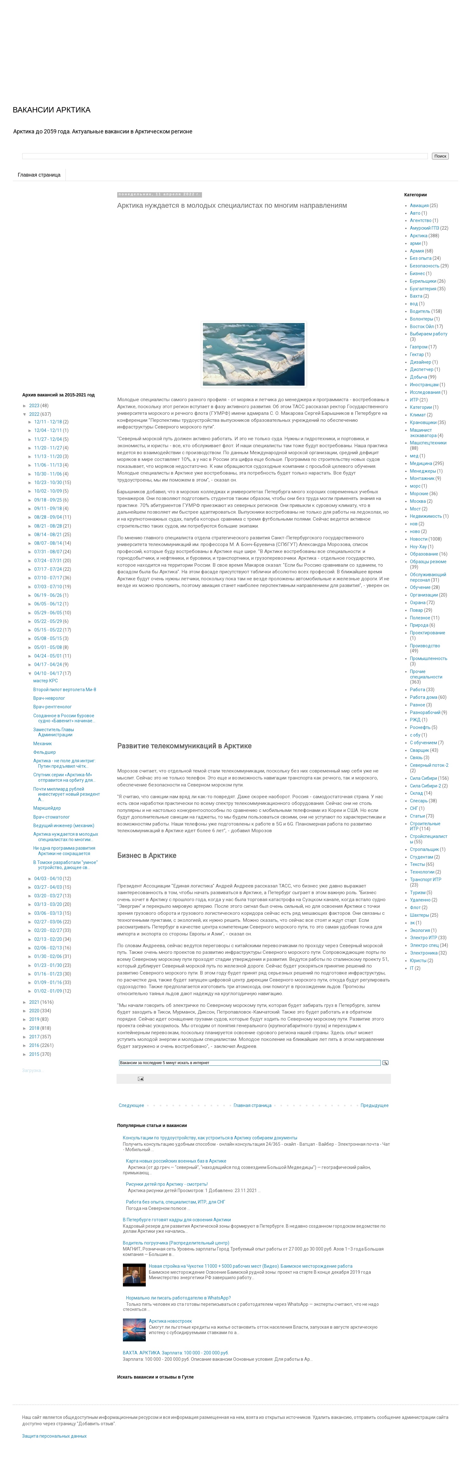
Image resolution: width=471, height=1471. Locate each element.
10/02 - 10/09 (48, 491)
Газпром (418, 346)
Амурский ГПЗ (424, 228)
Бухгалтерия (423, 288)
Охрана (418, 602)
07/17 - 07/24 (48, 569)
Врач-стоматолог (51, 817)
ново (415, 531)
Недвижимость (426, 516)
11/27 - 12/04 (48, 439)
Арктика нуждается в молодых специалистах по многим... (65, 837)
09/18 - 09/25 (48, 500)
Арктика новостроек (170, 1321)
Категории (421, 407)
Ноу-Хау (418, 546)
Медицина (421, 463)
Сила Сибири (423, 778)
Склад (416, 793)
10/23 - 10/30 (48, 482)
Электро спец (424, 945)
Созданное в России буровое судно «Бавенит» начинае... (64, 718)
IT (412, 968)
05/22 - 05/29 (48, 621)
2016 (34, 1045)
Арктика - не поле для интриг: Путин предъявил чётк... (64, 763)
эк (412, 922)
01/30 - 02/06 (48, 956)
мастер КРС (45, 680)
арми (415, 243)
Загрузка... (33, 1070)
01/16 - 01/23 (48, 973)
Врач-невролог (49, 698)
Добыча (418, 377)
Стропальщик (424, 849)
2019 (34, 1019)
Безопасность (425, 265)
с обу (415, 735)
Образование (424, 554)
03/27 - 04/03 (48, 887)
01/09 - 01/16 (48, 982)
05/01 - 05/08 (48, 647)
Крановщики (423, 422)
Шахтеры (419, 915)
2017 (34, 1036)
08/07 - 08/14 (48, 543)
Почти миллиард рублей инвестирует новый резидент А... (66, 794)
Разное (417, 704)
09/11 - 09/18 (48, 508)
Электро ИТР (423, 937)
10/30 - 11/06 (48, 473)
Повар (416, 610)
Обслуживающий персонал (428, 577)
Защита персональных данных (54, 1436)
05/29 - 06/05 (48, 612)
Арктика (418, 235)
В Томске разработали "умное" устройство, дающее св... (65, 865)
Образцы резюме (428, 561)
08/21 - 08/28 (48, 526)
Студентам (421, 857)
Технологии (422, 871)
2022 (34, 414)
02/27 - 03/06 (48, 921)
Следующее (131, 1105)
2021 (34, 1002)
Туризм (418, 892)
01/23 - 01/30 (48, 965)
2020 (34, 1010)
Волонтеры (421, 318)
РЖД (415, 719)
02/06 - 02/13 (48, 947)
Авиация (419, 205)
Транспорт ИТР (425, 879)
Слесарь (419, 800)
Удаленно (420, 899)
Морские (419, 493)
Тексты (417, 864)
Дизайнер (420, 362)
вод (414, 303)
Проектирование (427, 632)
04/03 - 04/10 (48, 878)
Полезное (420, 617)
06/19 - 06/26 (48, 595)
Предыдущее (375, 1105)
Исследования (425, 392)
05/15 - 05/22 (48, 629)
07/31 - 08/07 (48, 551)
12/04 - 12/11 (48, 430)
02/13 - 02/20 (48, 939)
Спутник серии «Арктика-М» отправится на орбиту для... (64, 777)
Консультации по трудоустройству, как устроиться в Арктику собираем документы (210, 1137)
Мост (415, 508)
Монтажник (422, 478)
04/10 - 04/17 (48, 673)
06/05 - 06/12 (48, 603)
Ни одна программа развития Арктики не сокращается (64, 851)
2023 (34, 405)
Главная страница (39, 175)
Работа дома (423, 697)
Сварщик (419, 750)
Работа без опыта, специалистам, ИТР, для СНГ (175, 1201)
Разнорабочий (425, 712)
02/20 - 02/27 (48, 930)
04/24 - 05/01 (48, 655)
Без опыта (421, 258)
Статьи (417, 816)
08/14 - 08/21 (48, 534)
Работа (417, 689)
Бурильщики (423, 281)
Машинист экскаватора (423, 433)
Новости (418, 539)
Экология (420, 930)
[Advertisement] (190, 44)
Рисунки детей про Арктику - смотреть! (167, 1184)
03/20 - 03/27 (48, 895)
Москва (418, 501)
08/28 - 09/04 (48, 517)
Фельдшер (44, 752)
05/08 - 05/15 (48, 638)
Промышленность (428, 658)
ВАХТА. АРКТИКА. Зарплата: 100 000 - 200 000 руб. (176, 1352)
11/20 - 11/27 (48, 447)
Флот (415, 907)
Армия (417, 250)
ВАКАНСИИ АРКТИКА (52, 109)
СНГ (414, 808)
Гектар (417, 354)
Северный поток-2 (429, 765)
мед (414, 455)
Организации (424, 594)
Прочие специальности (426, 674)
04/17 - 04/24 (48, 664)
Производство (425, 645)
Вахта (416, 296)
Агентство (421, 220)
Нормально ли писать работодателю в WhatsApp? (178, 1297)
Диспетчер (422, 369)
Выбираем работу (428, 333)
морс (415, 486)
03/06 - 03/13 (48, 913)
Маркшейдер (47, 808)
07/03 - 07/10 (48, 586)
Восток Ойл (422, 326)
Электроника (424, 952)
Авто (415, 213)
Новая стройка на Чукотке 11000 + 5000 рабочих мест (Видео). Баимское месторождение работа (251, 1266)
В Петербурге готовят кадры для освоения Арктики (177, 1219)
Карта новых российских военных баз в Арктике (176, 1161)
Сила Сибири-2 (425, 785)
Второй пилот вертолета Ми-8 (64, 689)
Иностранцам (424, 384)
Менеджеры (423, 471)
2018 (34, 1028)
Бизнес (417, 273)
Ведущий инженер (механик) (63, 825)
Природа (419, 625)
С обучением (423, 742)
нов (414, 523)
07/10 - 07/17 (48, 577)
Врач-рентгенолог (52, 706)
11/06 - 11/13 (48, 465)
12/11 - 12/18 (48, 421)
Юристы (418, 960)
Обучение (420, 587)
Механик (42, 743)
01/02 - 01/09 (48, 991)
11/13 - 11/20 (48, 456)
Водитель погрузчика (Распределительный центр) (176, 1242)
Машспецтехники (428, 442)
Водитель (420, 311)
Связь (416, 757)
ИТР (414, 399)
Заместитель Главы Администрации (53, 732)
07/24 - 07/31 (48, 560)
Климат (418, 414)
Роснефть (420, 727)
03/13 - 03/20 (48, 904)
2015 (34, 1054)
